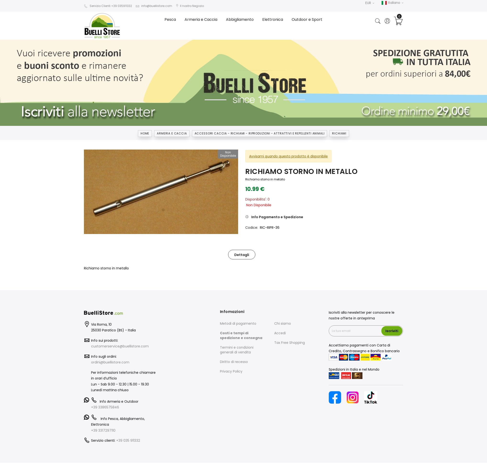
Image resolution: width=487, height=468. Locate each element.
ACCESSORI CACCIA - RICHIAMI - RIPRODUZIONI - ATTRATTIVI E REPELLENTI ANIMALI (260, 133)
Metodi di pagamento (238, 323)
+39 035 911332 (128, 440)
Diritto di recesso (234, 361)
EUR (369, 3)
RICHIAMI (339, 133)
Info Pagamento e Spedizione (277, 217)
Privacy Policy (231, 371)
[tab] (241, 254)
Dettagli (241, 254)
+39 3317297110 (103, 430)
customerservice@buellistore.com (120, 346)
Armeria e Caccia (172, 133)
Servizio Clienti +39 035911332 (108, 6)
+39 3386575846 (105, 407)
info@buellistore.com (154, 6)
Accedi (280, 333)
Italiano (392, 3)
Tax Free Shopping (289, 342)
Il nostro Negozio (190, 6)
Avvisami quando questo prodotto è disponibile (288, 156)
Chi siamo (282, 323)
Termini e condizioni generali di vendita (236, 350)
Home (145, 133)
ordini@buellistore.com (110, 362)
